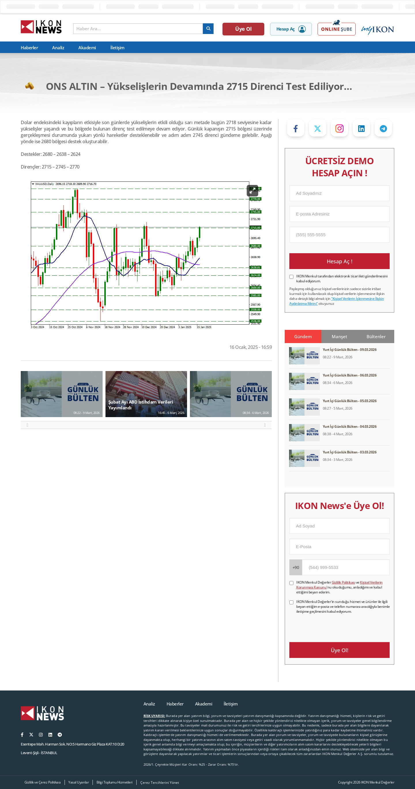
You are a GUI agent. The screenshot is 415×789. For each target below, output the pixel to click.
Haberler (29, 47)
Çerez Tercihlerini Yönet (159, 782)
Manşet (339, 336)
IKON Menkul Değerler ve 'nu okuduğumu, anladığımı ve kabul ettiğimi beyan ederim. (339, 587)
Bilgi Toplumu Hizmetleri (115, 782)
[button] (27, 425)
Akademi (87, 47)
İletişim (117, 47)
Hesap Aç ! (339, 261)
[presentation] (333, 625)
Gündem (303, 336)
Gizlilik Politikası (343, 582)
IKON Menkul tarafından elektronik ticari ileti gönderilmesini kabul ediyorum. (342, 278)
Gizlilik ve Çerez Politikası (42, 782)
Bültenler (376, 336)
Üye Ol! (339, 650)
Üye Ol (243, 28)
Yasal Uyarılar (78, 782)
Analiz (58, 47)
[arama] (208, 28)
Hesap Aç (291, 29)
